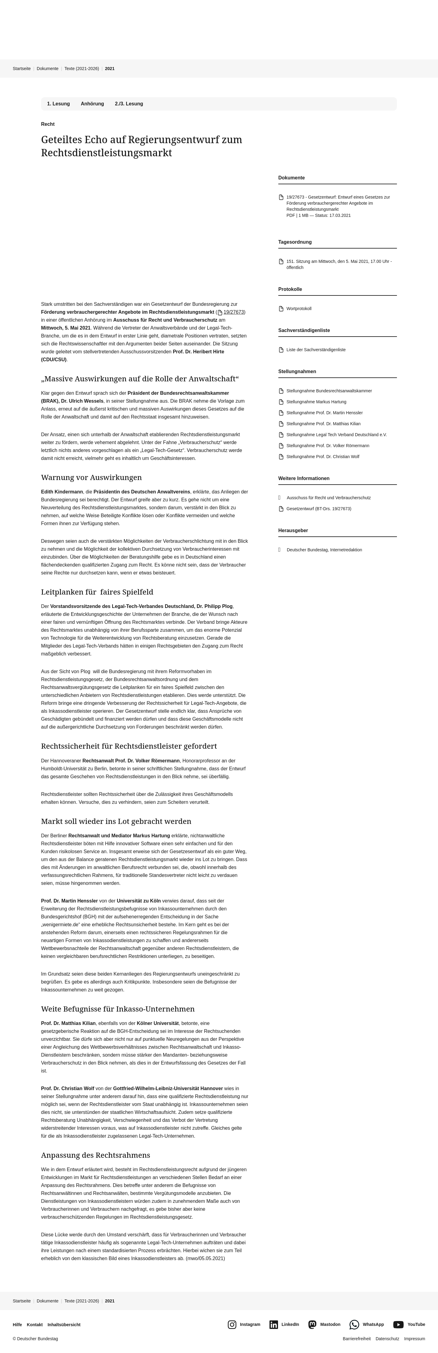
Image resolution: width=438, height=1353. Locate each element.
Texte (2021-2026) (81, 68)
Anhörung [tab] (92, 103)
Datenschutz (387, 1338)
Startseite (22, 68)
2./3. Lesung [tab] (129, 103)
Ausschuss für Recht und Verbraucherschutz (329, 497)
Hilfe (17, 1324)
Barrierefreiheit (357, 1338)
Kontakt (35, 1324)
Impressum (414, 1338)
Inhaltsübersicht (63, 1324)
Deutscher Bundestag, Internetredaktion (324, 549)
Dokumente (48, 68)
